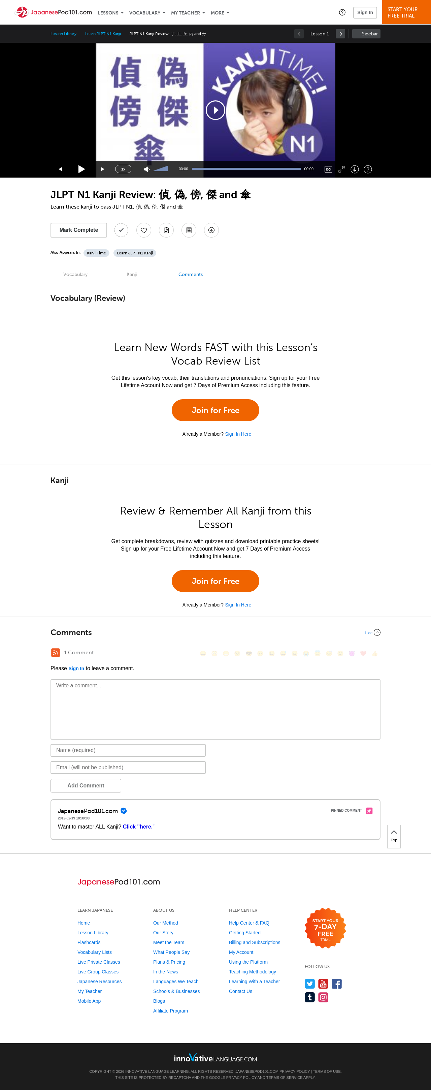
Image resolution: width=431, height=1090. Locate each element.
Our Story (163, 932)
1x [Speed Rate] (123, 169)
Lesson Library (63, 33)
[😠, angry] (260, 653)
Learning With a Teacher (254, 981)
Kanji (132, 274)
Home (83, 923)
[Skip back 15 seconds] (61, 169)
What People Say (171, 952)
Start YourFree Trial (408, 12)
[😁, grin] (226, 653)
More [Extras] (217, 13)
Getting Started (245, 932)
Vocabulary (144, 13)
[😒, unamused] (237, 653)
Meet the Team (168, 942)
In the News (165, 971)
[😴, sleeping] (329, 653)
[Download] (355, 169)
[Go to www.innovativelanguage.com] (215, 1057)
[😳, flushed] (214, 653)
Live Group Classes (98, 971)
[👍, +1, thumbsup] (374, 653)
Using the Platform (248, 962)
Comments (190, 274)
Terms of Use (327, 1071)
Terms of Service (284, 1078)
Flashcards (88, 942)
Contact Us (240, 991)
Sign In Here (238, 434)
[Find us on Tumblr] (310, 997)
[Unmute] (147, 169)
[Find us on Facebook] (337, 983)
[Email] (128, 767)
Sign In (365, 12)
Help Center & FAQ (249, 923)
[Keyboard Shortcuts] (368, 169)
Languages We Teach (176, 981)
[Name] (128, 750)
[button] (342, 12)
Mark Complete (79, 230)
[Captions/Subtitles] (328, 169)
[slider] (161, 169)
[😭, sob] (306, 653)
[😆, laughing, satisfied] (271, 653)
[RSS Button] (56, 653)
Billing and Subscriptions (254, 942)
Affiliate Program (170, 1011)
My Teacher (185, 13)
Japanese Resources (99, 981)
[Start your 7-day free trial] (325, 928)
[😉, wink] (294, 653)
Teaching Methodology (252, 971)
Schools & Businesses (176, 991)
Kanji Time (96, 253)
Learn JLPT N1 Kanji (103, 33)
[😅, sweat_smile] (283, 653)
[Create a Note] (166, 230)
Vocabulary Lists (94, 952)
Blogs (159, 1001)
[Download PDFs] (188, 230)
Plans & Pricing (169, 962)
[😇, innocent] (317, 653)
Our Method (165, 923)
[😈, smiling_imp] (352, 653)
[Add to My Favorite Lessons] (143, 230)
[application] (215, 110)
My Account (241, 952)
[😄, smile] (203, 653)
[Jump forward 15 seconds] (103, 169)
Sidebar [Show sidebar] (370, 34)
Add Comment (85, 785)
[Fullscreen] (341, 169)
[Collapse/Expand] (215, 632)
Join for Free (215, 410)
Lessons (108, 13)
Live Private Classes (98, 962)
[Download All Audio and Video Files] (211, 230)
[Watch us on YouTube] (323, 983)
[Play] (82, 169)
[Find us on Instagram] (323, 997)
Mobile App (89, 1001)
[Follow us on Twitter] (310, 983)
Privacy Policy (294, 1071)
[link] (340, 33)
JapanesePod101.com (256, 1071)
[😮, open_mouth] (340, 653)
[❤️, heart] (363, 653)
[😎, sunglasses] (249, 653)
